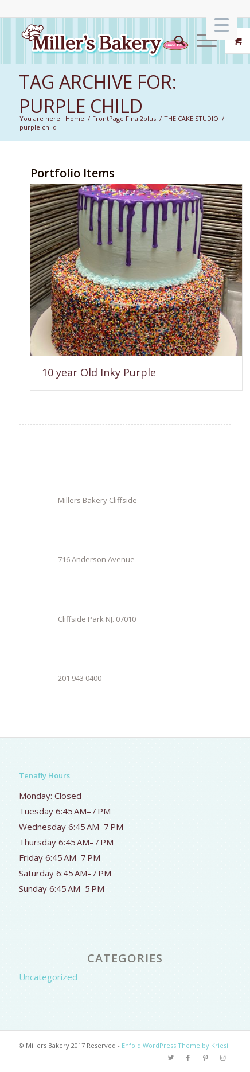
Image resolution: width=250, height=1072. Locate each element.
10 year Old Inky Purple (99, 372)
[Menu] (201, 41)
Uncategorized (48, 977)
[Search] (174, 41)
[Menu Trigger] (221, 24)
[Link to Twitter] (170, 1057)
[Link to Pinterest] (205, 1057)
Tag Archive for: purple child (98, 93)
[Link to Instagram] (222, 1057)
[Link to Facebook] (188, 1057)
